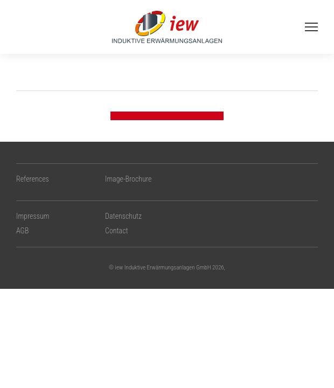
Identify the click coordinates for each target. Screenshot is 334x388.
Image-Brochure (128, 179)
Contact (116, 230)
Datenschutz (123, 216)
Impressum (32, 216)
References (32, 179)
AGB (22, 230)
